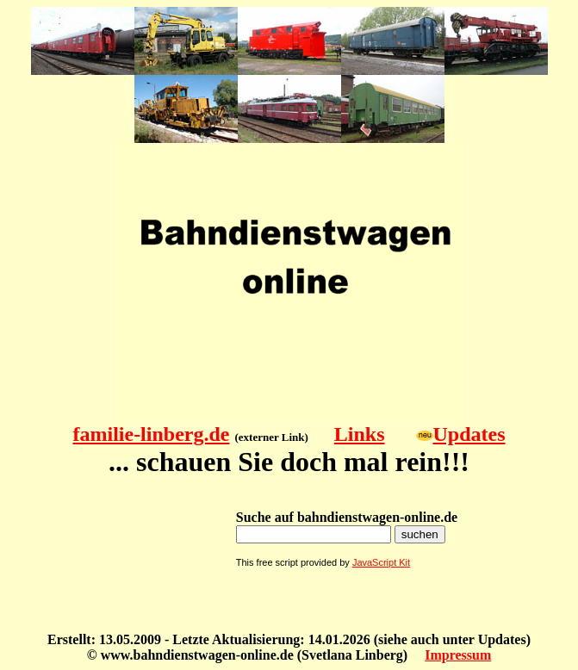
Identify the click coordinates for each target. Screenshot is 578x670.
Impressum (458, 655)
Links (359, 434)
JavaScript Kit (381, 562)
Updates (469, 434)
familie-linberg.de (150, 434)
